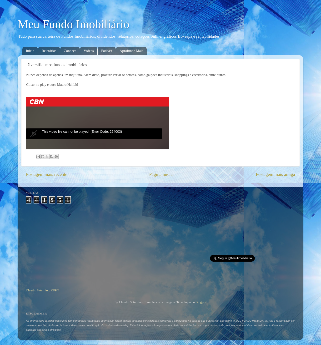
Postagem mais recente (46, 174)
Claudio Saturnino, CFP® (42, 290)
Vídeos (89, 51)
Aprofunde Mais (131, 51)
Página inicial (161, 174)
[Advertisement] (160, 244)
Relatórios (49, 51)
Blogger (201, 302)
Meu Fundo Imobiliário (73, 24)
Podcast (106, 51)
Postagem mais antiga (275, 174)
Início (30, 51)
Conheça (70, 51)
